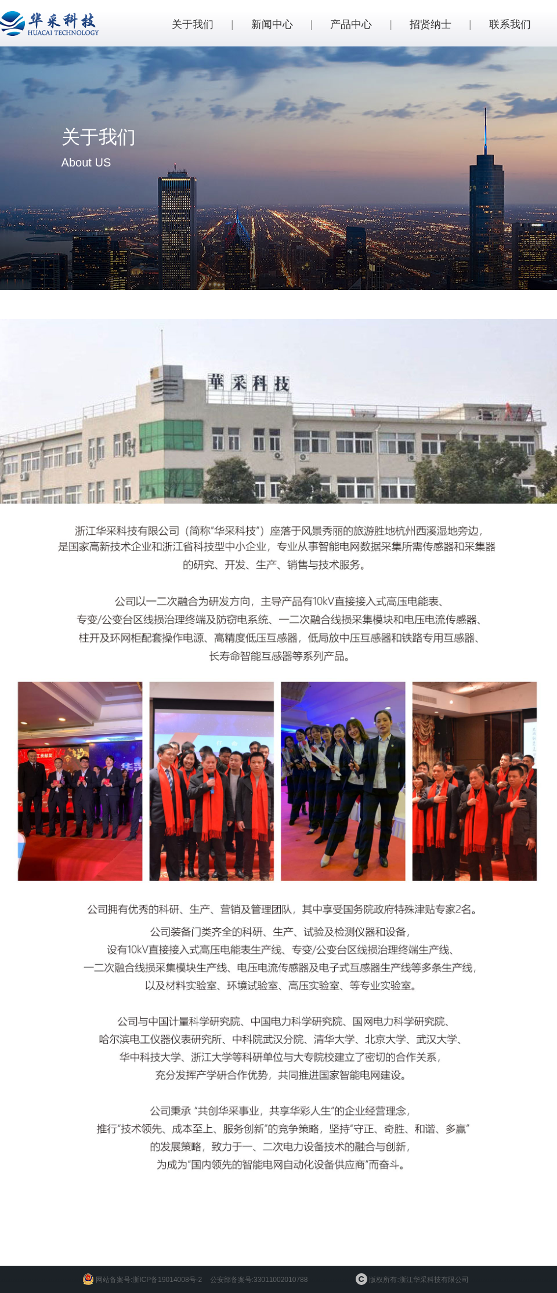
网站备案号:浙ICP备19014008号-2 (149, 1280)
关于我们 (193, 24)
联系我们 (510, 24)
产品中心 (351, 24)
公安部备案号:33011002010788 (259, 1280)
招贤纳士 (430, 24)
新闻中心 (272, 24)
